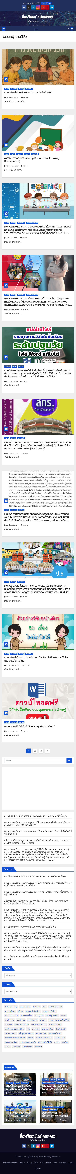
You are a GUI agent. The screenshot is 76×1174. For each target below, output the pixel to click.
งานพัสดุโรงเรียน (59, 1106)
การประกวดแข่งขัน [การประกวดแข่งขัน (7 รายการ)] (55, 1007)
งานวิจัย (7, 88)
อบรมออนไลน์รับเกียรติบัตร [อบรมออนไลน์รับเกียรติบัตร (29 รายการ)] (15, 1038)
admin (24, 97)
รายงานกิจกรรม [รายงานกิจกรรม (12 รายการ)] (55, 1024)
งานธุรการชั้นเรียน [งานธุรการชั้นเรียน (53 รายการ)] (49, 1011)
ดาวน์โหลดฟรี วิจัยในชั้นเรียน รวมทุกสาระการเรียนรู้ (29, 726)
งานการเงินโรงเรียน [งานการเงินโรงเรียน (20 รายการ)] (33, 1011)
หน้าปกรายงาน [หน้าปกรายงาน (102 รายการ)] (10, 1033)
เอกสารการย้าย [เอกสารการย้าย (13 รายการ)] (11, 1042)
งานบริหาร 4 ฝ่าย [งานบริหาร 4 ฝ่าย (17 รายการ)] (11, 1015)
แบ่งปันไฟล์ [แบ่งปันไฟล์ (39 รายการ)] (16, 1047)
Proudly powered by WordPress (26, 1157)
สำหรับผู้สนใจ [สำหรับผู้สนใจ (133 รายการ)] (61, 1029)
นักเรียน (36, 1163)
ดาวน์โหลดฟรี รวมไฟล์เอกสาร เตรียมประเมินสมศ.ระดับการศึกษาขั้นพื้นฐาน (35, 816)
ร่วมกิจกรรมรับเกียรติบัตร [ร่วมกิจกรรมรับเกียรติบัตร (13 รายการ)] (14, 1029)
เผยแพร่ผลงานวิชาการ (32, 223)
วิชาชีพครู (48, 1163)
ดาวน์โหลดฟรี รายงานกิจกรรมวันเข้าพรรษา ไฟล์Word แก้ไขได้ (30, 927)
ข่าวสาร (22, 1163)
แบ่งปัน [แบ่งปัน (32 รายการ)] (7, 1047)
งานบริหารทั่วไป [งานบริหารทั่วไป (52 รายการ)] (26, 1015)
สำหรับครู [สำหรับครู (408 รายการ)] (35, 1029)
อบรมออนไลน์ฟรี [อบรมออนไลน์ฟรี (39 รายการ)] (55, 1033)
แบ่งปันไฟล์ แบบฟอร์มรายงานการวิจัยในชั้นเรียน (28, 92)
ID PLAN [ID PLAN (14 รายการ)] (36, 1007)
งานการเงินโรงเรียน (48, 1106)
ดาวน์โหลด (62, 1163)
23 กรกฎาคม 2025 (51, 1093)
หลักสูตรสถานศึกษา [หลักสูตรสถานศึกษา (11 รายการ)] (26, 1033)
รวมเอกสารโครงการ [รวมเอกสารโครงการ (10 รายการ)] (38, 1024)
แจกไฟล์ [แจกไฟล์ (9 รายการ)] (65, 1042)
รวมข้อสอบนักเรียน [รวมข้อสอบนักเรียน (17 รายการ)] (22, 1024)
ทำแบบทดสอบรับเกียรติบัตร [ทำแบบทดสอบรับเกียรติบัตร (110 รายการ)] (59, 1020)
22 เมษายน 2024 (12, 310)
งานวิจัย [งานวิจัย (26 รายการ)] (63, 1015)
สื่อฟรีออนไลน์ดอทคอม (38, 17)
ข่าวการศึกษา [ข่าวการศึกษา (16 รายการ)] (10, 1011)
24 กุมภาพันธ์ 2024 (13, 665)
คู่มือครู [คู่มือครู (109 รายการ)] (20, 1011)
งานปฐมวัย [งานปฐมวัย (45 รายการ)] (39, 1015)
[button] (68, 28)
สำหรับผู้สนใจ (29, 88)
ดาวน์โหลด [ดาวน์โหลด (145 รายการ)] (21, 1020)
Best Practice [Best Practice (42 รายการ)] (25, 1007)
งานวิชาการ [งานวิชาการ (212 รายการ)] (9, 1020)
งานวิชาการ (14, 88)
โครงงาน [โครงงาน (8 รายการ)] (38, 1047)
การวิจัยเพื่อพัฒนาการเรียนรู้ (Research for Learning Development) (31, 159)
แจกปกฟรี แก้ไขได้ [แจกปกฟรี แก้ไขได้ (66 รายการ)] (45, 1042)
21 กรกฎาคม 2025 (15, 1120)
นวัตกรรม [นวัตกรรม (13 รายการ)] (8, 1024)
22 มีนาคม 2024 (12, 525)
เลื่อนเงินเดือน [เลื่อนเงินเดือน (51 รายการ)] (60, 1038)
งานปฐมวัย (7, 366)
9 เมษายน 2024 (12, 381)
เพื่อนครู (29, 1163)
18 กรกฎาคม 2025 (51, 1120)
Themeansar (55, 1157)
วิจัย (41, 1163)
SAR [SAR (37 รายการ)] (44, 1007)
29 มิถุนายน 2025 (13, 97)
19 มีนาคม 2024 (12, 597)
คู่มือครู (6, 154)
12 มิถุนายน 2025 (12, 166)
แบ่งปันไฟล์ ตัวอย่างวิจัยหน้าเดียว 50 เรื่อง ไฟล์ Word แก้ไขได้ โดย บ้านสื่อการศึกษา (36, 659)
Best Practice (11, 1106)
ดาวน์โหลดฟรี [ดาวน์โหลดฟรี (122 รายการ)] (32, 1020)
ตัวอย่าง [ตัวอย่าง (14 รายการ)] (43, 1020)
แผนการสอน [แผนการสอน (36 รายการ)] (27, 1047)
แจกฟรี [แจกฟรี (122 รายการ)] (56, 1042)
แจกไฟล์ (70, 1163)
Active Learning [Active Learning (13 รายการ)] (11, 1007)
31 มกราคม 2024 (12, 731)
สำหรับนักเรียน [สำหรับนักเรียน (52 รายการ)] (47, 1029)
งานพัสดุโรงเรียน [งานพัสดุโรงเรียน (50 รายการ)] (52, 1015)
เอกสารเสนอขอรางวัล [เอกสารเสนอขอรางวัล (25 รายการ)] (27, 1042)
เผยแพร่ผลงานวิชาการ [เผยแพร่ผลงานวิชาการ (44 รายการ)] (44, 1038)
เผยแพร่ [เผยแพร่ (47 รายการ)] (30, 1038)
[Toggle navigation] (36, 28)
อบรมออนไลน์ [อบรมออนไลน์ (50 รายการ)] (41, 1033)
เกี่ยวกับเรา (38, 1169)
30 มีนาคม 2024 (12, 453)
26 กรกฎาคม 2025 (15, 1093)
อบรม (55, 1163)
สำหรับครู (21, 88)
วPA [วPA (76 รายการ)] (28, 1029)
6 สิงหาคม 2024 (12, 238)
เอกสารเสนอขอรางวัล (61, 1082)
